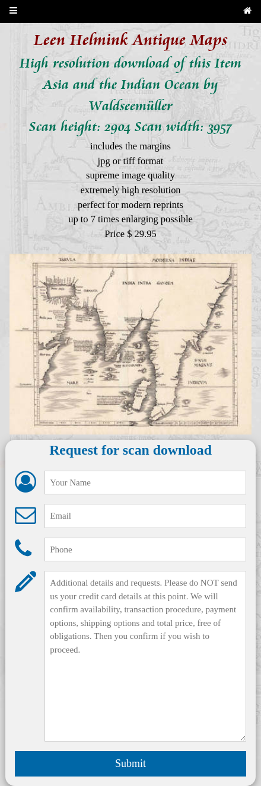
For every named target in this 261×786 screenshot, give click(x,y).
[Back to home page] (247, 11)
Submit (130, 763)
